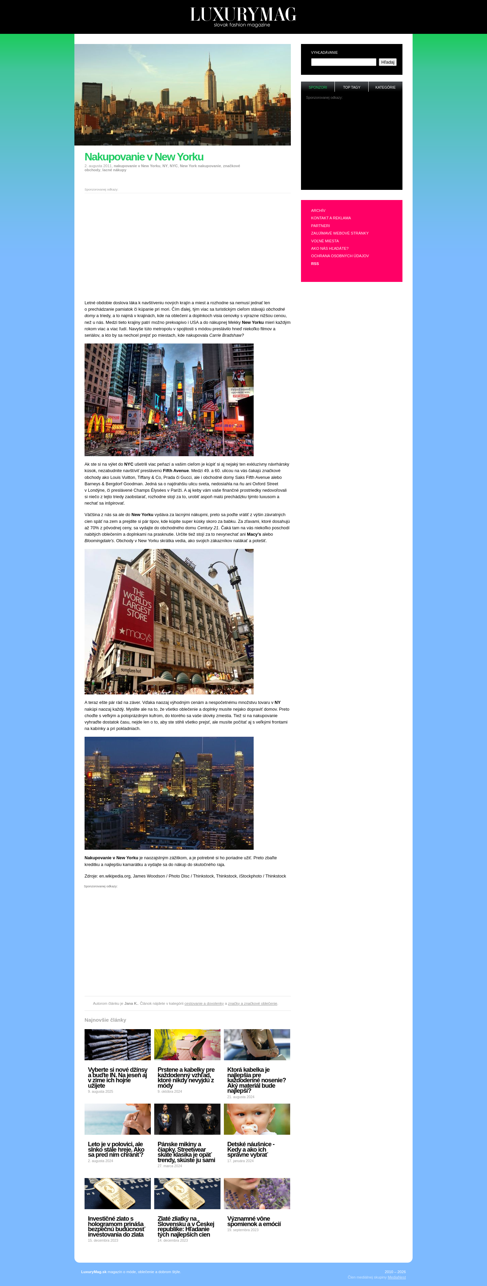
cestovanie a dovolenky (204, 1003)
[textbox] (343, 62)
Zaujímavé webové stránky (340, 233)
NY (165, 166)
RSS (315, 264)
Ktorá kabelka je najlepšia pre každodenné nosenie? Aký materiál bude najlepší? (256, 1080)
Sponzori (318, 87)
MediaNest (397, 1277)
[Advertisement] (243, 36)
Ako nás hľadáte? (330, 248)
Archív (318, 210)
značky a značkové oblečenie (252, 1003)
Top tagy (351, 87)
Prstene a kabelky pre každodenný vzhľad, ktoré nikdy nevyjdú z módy (186, 1077)
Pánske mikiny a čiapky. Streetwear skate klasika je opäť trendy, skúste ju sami (186, 1151)
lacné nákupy (114, 170)
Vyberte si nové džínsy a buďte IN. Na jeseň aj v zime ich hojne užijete (117, 1077)
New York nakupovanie (200, 166)
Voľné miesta (325, 241)
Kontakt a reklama (331, 218)
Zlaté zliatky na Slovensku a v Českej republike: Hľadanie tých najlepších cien (186, 1226)
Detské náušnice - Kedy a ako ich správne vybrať (250, 1149)
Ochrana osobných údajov (340, 256)
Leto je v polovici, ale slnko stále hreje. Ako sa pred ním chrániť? (116, 1149)
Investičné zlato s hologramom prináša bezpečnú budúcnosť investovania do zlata (116, 1226)
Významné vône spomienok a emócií (254, 1221)
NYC (174, 166)
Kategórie (385, 87)
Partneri (320, 226)
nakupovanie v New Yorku (137, 166)
